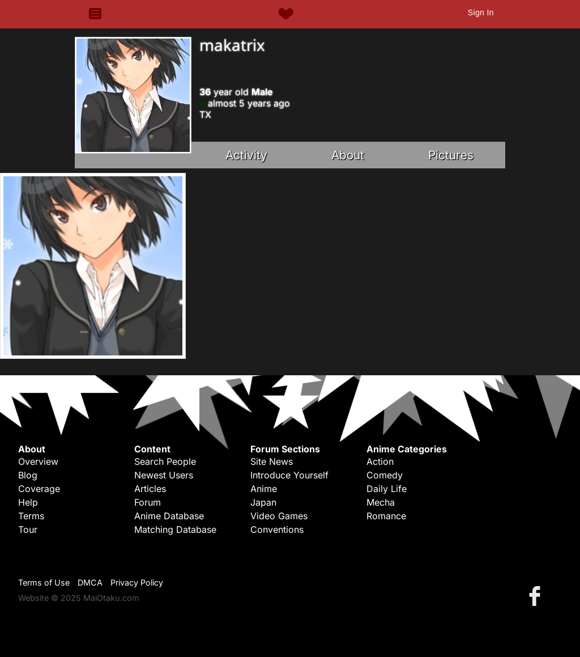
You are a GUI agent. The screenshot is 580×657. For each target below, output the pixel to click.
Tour (27, 529)
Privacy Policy (136, 582)
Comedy (384, 475)
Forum (147, 502)
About (347, 155)
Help (28, 502)
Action (380, 461)
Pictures (451, 155)
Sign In (481, 12)
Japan (263, 502)
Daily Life (386, 488)
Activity (246, 155)
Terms (31, 516)
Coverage (39, 488)
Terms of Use (44, 582)
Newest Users (163, 475)
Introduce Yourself (289, 475)
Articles (150, 488)
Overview (38, 461)
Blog (27, 475)
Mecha (380, 502)
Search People (165, 461)
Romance (386, 516)
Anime (263, 488)
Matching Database (175, 529)
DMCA (90, 582)
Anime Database (169, 516)
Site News (271, 461)
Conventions (277, 529)
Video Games (279, 516)
